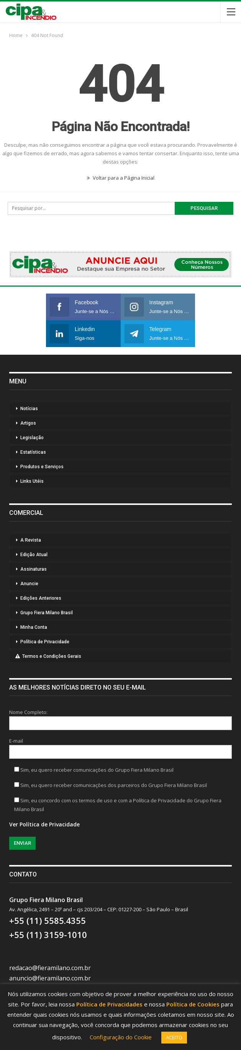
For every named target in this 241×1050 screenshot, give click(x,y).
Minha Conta (33, 627)
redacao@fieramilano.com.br (50, 968)
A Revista (30, 540)
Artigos (28, 423)
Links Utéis (32, 481)
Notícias (29, 408)
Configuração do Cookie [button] (121, 1037)
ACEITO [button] (174, 1037)
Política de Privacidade (44, 641)
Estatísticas (33, 452)
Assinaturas (33, 569)
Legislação (32, 437)
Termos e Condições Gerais (48, 656)
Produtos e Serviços (42, 466)
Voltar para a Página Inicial (120, 177)
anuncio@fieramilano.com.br (50, 978)
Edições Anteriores (40, 598)
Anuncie (29, 583)
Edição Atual (34, 554)
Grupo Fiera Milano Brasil (46, 612)
